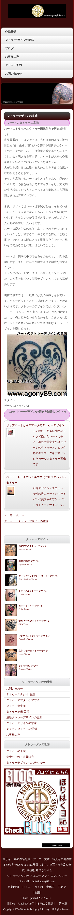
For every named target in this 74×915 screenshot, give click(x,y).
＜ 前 (8, 515)
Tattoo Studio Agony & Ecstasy (34, 909)
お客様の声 (12, 56)
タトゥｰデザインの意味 (19, 39)
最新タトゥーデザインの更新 (24, 717)
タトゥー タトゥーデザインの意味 (26, 521)
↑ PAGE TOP (56, 845)
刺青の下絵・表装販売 (20, 756)
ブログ (9, 48)
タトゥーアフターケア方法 (22, 700)
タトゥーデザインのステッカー (25, 762)
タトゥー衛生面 (16, 705)
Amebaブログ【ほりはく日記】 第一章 (44, 903)
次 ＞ (20, 515)
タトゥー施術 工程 (17, 711)
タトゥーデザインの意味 (21, 723)
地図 (37, 892)
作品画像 (10, 31)
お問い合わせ (13, 73)
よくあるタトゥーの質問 (21, 728)
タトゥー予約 (13, 65)
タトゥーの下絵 (16, 751)
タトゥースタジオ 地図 (20, 694)
